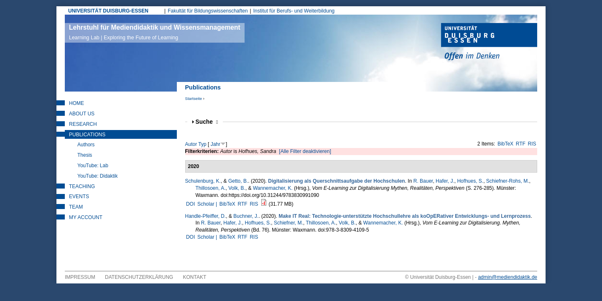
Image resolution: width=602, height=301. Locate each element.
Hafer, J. (445, 181)
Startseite (193, 98)
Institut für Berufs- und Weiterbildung (294, 11)
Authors (85, 145)
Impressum (80, 277)
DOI (190, 204)
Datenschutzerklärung (139, 277)
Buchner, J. (245, 216)
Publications (87, 135)
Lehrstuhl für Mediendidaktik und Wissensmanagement (154, 32)
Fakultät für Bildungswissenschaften (207, 11)
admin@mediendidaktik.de (507, 277)
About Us (81, 114)
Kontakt (195, 277)
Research (83, 124)
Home (76, 103)
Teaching (82, 186)
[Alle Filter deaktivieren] (305, 151)
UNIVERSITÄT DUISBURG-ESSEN (108, 11)
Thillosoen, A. (211, 188)
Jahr (215, 144)
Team (76, 207)
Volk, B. (236, 188)
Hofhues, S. (470, 181)
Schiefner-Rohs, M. (507, 181)
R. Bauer (423, 181)
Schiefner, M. (288, 223)
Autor (191, 144)
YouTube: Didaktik (97, 176)
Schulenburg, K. (203, 181)
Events (79, 196)
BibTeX (505, 144)
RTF (520, 144)
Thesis (84, 155)
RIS (532, 144)
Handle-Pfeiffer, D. (205, 216)
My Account (85, 217)
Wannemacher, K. (273, 188)
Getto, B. (238, 181)
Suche (207, 122)
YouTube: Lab (92, 165)
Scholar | (207, 204)
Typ (202, 144)
